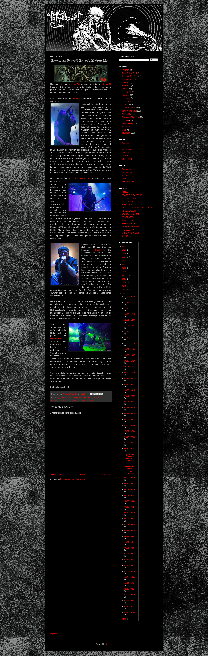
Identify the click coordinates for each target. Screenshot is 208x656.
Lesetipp (125, 101)
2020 (124, 268)
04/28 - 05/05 (129, 525)
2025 (124, 250)
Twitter (124, 178)
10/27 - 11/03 (129, 349)
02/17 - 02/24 (129, 583)
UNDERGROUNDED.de (132, 233)
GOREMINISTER (129, 198)
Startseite (81, 474)
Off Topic (125, 104)
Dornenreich (78, 398)
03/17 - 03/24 (129, 560)
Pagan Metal (75, 400)
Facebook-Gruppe (129, 172)
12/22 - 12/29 (129, 302)
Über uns (125, 146)
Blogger (109, 644)
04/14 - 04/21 (129, 536)
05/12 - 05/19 (129, 513)
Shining (92, 400)
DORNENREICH (81, 178)
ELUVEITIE (99, 250)
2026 (124, 246)
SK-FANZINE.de (128, 223)
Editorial (125, 82)
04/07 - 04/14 (129, 542)
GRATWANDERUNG (130, 201)
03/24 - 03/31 (129, 554)
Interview (125, 95)
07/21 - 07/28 (129, 431)
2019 (124, 272)
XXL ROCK (126, 236)
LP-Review (126, 98)
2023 (124, 257)
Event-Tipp (126, 85)
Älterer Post (106, 474)
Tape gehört (126, 114)
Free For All (126, 92)
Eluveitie (87, 398)
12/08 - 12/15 (129, 314)
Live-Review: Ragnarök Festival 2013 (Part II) (129, 458)
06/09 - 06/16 (129, 489)
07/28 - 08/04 (129, 425)
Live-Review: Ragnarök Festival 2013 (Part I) (130, 469)
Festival (94, 398)
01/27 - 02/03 (129, 600)
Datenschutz (127, 159)
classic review (127, 123)
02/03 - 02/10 (129, 595)
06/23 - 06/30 (129, 478)
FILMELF (125, 192)
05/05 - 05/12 (129, 519)
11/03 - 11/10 (129, 343)
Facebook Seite (128, 169)
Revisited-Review (129, 108)
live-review (66, 400)
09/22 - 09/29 (129, 378)
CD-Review (126, 79)
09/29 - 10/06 (129, 373)
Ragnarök (106, 84)
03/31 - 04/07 (129, 548)
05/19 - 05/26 (129, 507)
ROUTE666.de (128, 220)
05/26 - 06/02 (129, 501)
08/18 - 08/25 (129, 408)
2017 (124, 279)
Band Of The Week (129, 73)
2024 (124, 254)
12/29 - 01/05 (129, 297)
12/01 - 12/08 (129, 320)
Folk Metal (102, 398)
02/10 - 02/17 (129, 589)
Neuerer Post (56, 474)
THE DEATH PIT (128, 230)
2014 (124, 290)
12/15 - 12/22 (129, 308)
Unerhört (125, 120)
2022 (124, 261)
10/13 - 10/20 (129, 361)
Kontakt (125, 156)
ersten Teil (75, 84)
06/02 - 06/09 (129, 495)
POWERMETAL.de (129, 217)
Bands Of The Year (129, 76)
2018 (124, 275)
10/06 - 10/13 (129, 367)
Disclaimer (126, 153)
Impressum (54, 633)
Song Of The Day (129, 111)
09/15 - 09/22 (129, 384)
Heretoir (54, 400)
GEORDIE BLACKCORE (132, 195)
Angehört (125, 70)
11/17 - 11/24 (129, 332)
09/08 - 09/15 (129, 390)
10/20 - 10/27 (129, 355)
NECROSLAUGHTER (131, 214)
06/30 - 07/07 (129, 449)
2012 (124, 619)
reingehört (126, 133)
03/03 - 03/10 (129, 571)
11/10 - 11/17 (129, 337)
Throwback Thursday (130, 117)
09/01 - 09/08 (129, 396)
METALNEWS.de (129, 211)
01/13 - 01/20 (129, 612)
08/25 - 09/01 (129, 402)
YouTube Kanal (128, 182)
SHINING (71, 301)
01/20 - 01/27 (129, 606)
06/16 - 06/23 (129, 484)
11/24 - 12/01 (129, 326)
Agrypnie (60, 398)
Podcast (125, 175)
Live (59, 400)
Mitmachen (126, 149)
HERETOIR (55, 338)
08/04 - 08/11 (129, 419)
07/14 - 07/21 (129, 437)
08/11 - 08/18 (129, 413)
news (124, 130)
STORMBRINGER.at (130, 227)
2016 (124, 282)
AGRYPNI (76, 98)
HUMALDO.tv (127, 204)
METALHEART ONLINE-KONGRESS (137, 208)
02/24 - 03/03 (129, 577)
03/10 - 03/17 (129, 565)
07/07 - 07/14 (129, 443)
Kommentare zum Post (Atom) (72, 479)
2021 (124, 264)
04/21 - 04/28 (129, 530)
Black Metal (69, 398)
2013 (124, 293)
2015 (124, 286)
